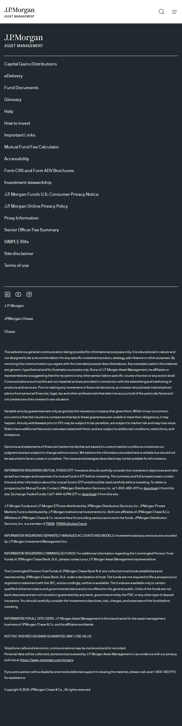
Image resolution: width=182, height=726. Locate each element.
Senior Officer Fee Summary (31, 230)
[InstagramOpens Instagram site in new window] (29, 296)
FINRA (50, 523)
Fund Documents (21, 88)
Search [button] (159, 10)
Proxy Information (21, 218)
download (151, 488)
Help (8, 111)
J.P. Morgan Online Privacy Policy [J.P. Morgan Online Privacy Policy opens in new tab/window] (36, 206)
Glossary (13, 99)
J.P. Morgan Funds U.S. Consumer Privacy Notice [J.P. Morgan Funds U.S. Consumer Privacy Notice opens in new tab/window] (51, 194)
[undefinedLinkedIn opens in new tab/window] (7, 296)
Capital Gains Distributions (30, 64)
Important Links (19, 135)
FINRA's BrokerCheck (71, 523)
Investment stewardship (28, 182)
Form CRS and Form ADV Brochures (39, 171)
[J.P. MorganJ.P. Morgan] (16, 305)
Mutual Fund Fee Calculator (31, 147)
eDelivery (13, 76)
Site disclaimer (18, 254)
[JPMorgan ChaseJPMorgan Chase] (20, 318)
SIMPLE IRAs (16, 242)
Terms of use (16, 265)
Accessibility (16, 159)
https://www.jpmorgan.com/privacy (46, 660)
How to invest (17, 123)
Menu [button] (173, 11)
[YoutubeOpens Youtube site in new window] (18, 296)
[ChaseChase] (11, 331)
